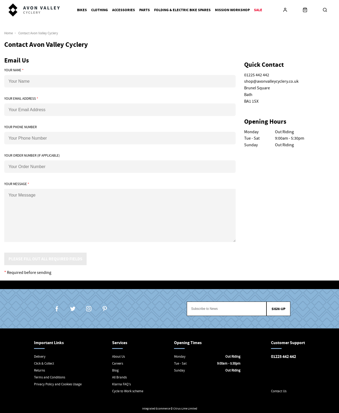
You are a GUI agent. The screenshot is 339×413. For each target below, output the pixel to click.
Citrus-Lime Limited (185, 408)
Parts (144, 10)
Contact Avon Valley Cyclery (38, 33)
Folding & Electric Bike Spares (182, 10)
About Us (118, 356)
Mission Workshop (232, 10)
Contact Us (278, 391)
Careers (117, 363)
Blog (115, 370)
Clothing (99, 10)
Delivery (39, 356)
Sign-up (278, 308)
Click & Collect (44, 363)
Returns (39, 370)
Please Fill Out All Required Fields (45, 259)
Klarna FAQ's (121, 384)
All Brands (119, 377)
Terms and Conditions (49, 377)
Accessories (123, 10)
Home (8, 33)
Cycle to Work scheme (127, 391)
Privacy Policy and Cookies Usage (58, 384)
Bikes (82, 10)
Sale (258, 10)
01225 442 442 (283, 356)
